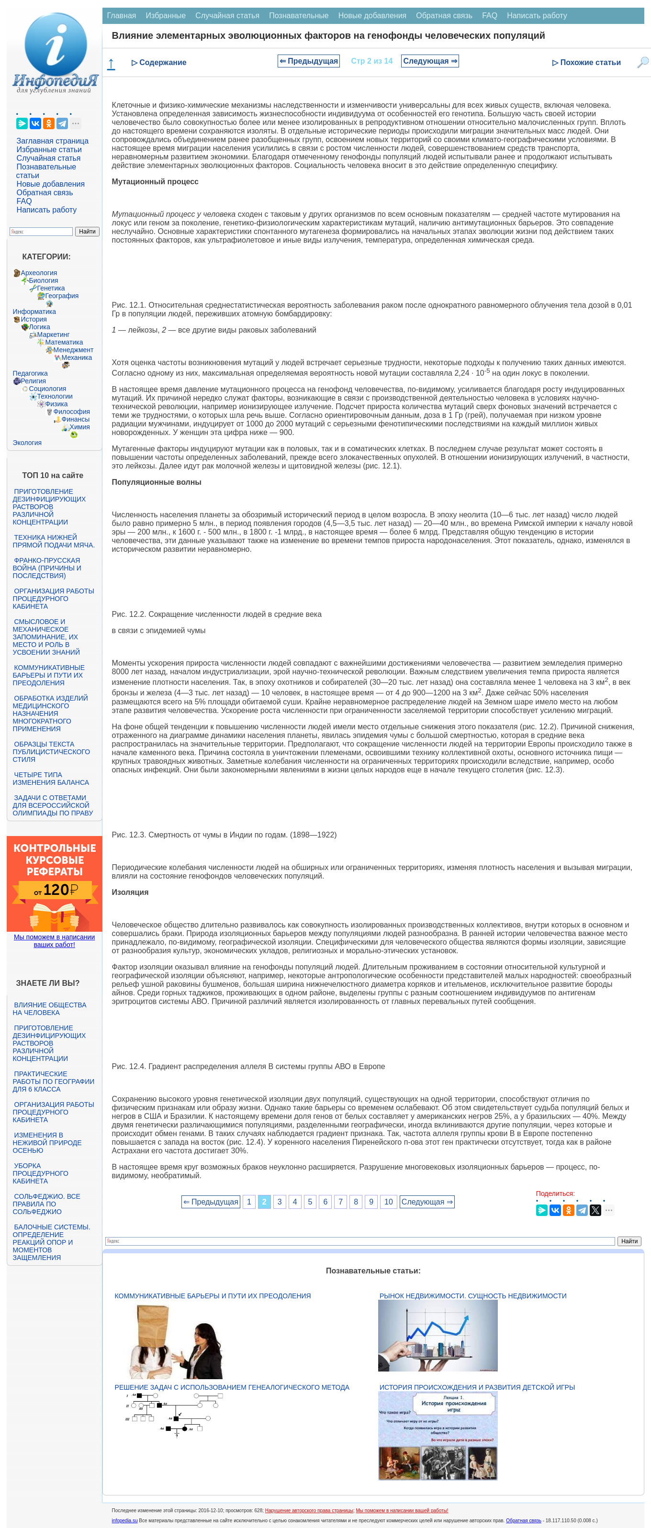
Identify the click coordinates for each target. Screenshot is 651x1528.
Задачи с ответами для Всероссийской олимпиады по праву (53, 805)
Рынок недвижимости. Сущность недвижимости (473, 1296)
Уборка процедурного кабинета (40, 1173)
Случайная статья (49, 158)
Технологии (55, 396)
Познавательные (299, 15)
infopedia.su (125, 1520)
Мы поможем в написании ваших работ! (54, 940)
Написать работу (47, 210)
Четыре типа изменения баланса (51, 778)
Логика (39, 327)
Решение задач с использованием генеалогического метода (232, 1387)
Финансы (76, 419)
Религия (33, 381)
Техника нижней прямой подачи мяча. (54, 541)
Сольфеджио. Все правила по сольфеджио (46, 1204)
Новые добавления (51, 184)
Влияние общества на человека (50, 1008)
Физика (56, 404)
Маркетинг (53, 334)
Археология (39, 273)
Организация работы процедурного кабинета (53, 598)
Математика (64, 342)
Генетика (51, 288)
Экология (27, 442)
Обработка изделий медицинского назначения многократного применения (50, 713)
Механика (77, 357)
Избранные (166, 15)
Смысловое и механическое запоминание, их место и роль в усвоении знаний (46, 637)
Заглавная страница (53, 141)
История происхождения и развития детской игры (477, 1387)
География (62, 296)
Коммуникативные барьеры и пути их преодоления (49, 675)
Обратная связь (45, 193)
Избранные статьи (49, 149)
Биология (43, 280)
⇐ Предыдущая (309, 61)
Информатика (34, 311)
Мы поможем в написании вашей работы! (402, 1510)
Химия (80, 427)
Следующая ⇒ (430, 61)
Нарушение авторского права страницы (309, 1510)
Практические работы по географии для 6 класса (54, 1081)
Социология (48, 388)
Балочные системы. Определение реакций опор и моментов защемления (51, 1242)
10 (388, 1202)
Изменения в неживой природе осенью (47, 1142)
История (34, 319)
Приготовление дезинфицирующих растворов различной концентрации (49, 507)
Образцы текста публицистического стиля (51, 751)
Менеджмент (74, 350)
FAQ (24, 201)
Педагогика (30, 373)
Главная (121, 15)
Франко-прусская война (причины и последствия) (47, 568)
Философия (72, 411)
